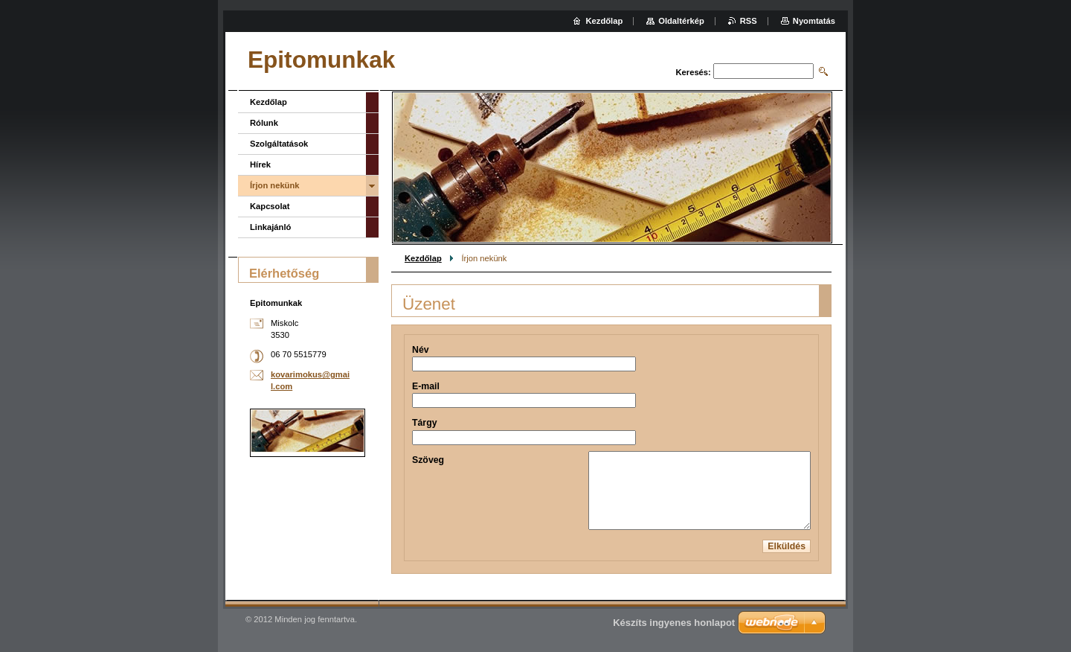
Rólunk (264, 122)
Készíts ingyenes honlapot (674, 622)
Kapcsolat (269, 206)
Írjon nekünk (275, 185)
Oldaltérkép (681, 20)
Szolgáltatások (279, 143)
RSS (748, 20)
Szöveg (428, 460)
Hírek (260, 164)
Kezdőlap (423, 258)
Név (420, 350)
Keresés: (693, 72)
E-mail (426, 386)
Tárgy (424, 423)
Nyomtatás (814, 20)
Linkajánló (270, 227)
